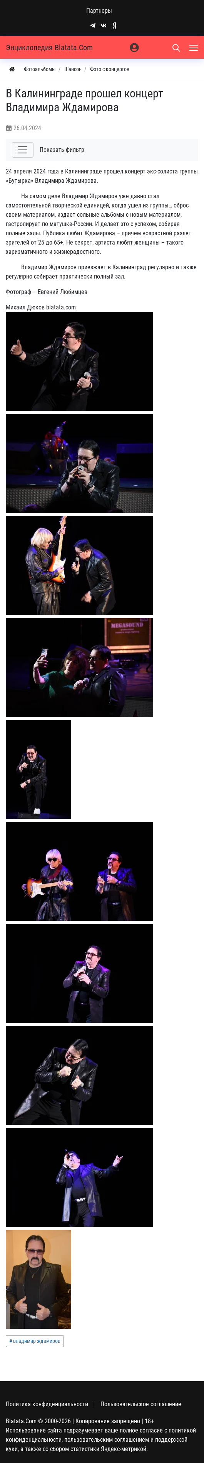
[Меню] (194, 47)
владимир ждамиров (36, 1341)
